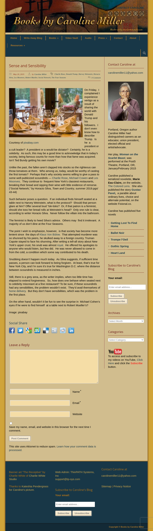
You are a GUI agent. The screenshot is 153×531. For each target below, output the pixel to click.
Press (102, 38)
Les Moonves (19, 77)
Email (76, 402)
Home (13, 38)
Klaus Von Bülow (50, 234)
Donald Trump (72, 74)
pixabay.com (31, 142)
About (133, 38)
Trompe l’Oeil (119, 239)
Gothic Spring (120, 246)
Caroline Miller (40, 74)
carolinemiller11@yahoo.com (125, 72)
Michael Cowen (78, 177)
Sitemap (106, 486)
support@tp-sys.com (67, 479)
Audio (88, 38)
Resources (18, 45)
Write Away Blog (33, 38)
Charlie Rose (59, 74)
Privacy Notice (122, 486)
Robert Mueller (31, 77)
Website (77, 414)
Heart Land (118, 252)
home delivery (17, 290)
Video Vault (71, 38)
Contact (118, 38)
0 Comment (96, 78)
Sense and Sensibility (27, 65)
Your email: (115, 277)
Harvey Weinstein (85, 74)
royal (60, 245)
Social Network (44, 77)
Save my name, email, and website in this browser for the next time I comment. (50, 428)
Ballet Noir (117, 232)
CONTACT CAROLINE (130, 7)
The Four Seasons (59, 77)
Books (54, 38)
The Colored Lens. (119, 186)
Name (76, 391)
